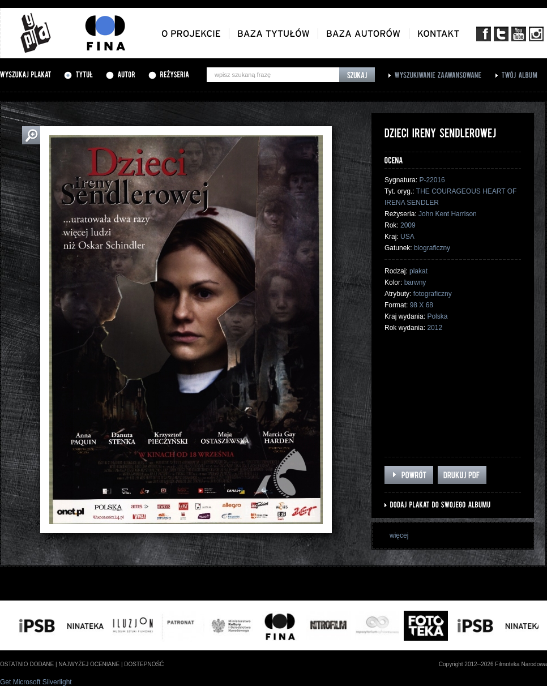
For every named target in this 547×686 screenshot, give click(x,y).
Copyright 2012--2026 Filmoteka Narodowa (493, 664)
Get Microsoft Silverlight (36, 682)
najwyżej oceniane (88, 664)
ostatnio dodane (27, 664)
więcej (399, 535)
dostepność (144, 664)
